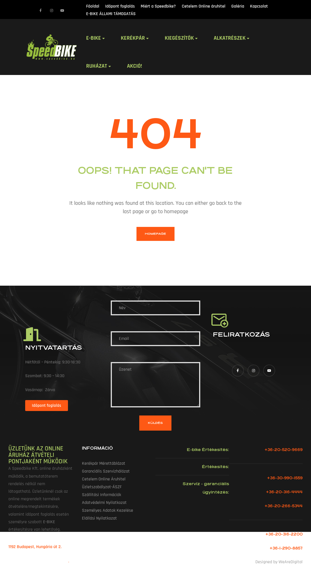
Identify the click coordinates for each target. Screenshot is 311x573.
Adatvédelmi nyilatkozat (104, 503)
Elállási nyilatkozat (99, 518)
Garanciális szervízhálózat (106, 471)
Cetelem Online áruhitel (104, 479)
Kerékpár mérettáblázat (103, 463)
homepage (155, 234)
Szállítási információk (101, 495)
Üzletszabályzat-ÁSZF (102, 487)
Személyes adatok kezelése (107, 510)
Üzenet (156, 384)
